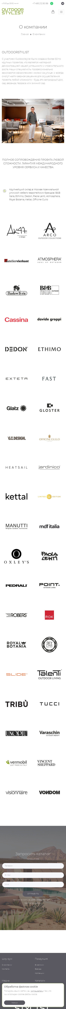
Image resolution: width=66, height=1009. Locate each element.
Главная (25, 34)
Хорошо (14, 1002)
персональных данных (33, 903)
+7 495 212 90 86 (40, 3)
